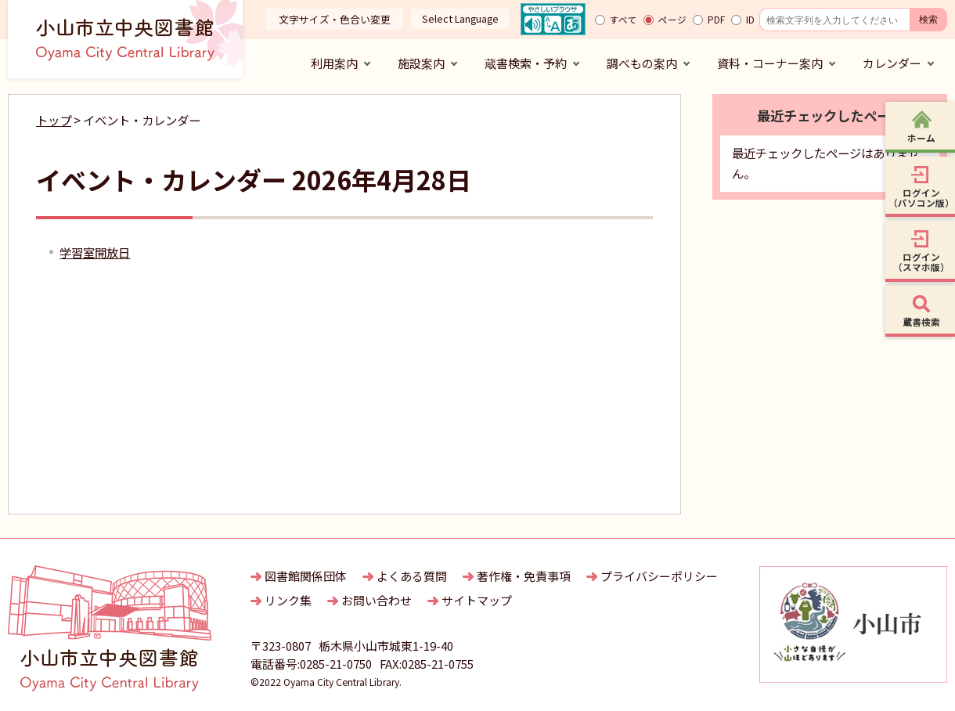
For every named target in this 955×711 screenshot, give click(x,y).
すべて (623, 19)
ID (750, 19)
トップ (53, 119)
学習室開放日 (94, 252)
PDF (716, 19)
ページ (672, 19)
